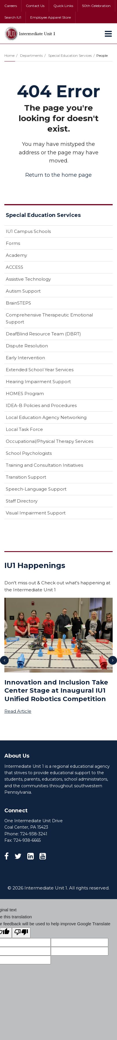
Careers (10, 5)
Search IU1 (12, 17)
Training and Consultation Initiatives (44, 465)
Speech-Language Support (36, 489)
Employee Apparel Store (50, 17)
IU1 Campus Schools (28, 231)
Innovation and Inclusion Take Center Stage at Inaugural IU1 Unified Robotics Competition (56, 690)
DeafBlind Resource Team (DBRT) (43, 334)
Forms (13, 243)
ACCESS (14, 267)
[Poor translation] (21, 932)
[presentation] (4, 660)
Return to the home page (58, 175)
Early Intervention (25, 357)
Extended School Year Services (39, 369)
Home (9, 55)
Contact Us (35, 5)
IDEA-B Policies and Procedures (41, 405)
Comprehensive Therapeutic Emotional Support (49, 318)
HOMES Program (25, 393)
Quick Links (63, 5)
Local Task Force (24, 429)
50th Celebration (96, 5)
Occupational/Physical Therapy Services (49, 441)
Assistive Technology (28, 279)
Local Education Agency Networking (46, 417)
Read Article (17, 711)
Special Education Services (70, 55)
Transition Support (26, 477)
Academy (16, 255)
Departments (31, 55)
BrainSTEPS (18, 303)
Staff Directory (21, 501)
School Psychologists (29, 453)
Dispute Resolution (27, 346)
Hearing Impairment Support (38, 381)
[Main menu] (108, 33)
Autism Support (23, 291)
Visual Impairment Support (36, 513)
